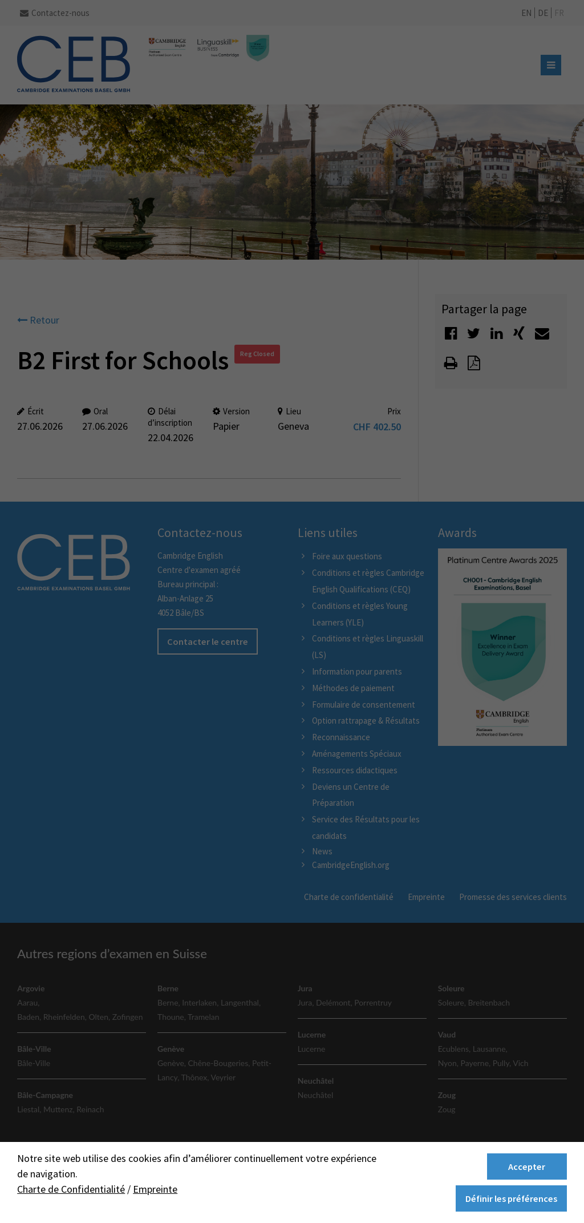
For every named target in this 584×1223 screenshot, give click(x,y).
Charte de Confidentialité (71, 1189)
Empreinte (155, 1189)
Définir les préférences (511, 1198)
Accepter (526, 1166)
